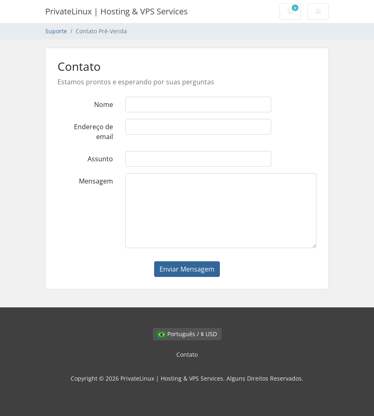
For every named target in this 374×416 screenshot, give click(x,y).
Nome (103, 104)
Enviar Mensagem (187, 269)
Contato (187, 354)
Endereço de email (93, 131)
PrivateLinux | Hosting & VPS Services (116, 11)
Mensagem (96, 181)
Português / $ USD (187, 334)
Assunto (100, 158)
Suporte (56, 31)
